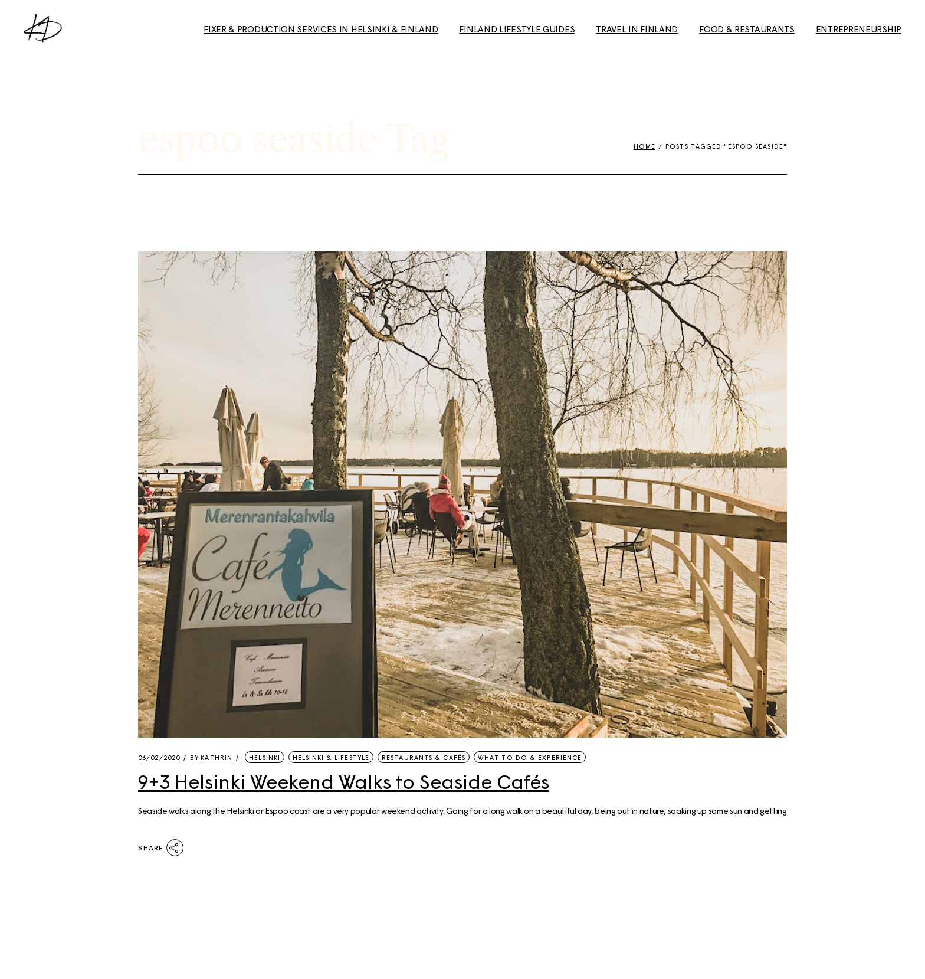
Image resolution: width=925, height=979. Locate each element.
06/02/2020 (159, 757)
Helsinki (264, 757)
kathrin (211, 757)
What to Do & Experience (530, 757)
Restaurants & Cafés (423, 757)
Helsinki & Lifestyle (331, 757)
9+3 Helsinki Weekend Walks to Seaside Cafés (343, 781)
